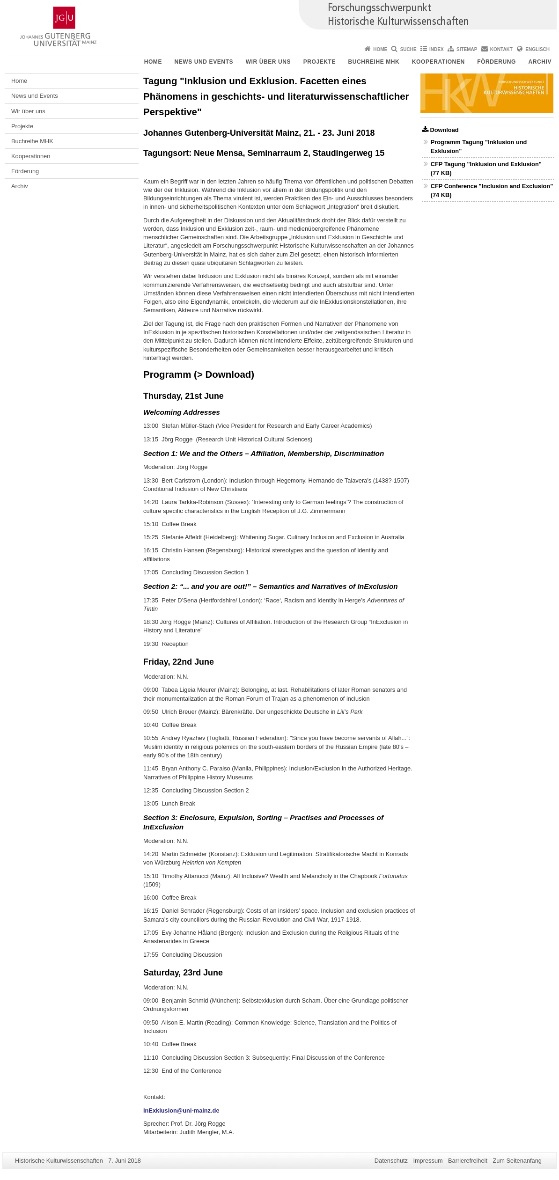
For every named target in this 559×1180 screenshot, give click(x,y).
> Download (224, 374)
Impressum (427, 1160)
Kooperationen (438, 62)
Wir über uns (268, 62)
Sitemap (466, 49)
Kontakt (501, 49)
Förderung (496, 62)
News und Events (203, 62)
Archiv (540, 62)
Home (380, 49)
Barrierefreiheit (467, 1160)
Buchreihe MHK (374, 62)
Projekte (319, 62)
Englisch (537, 49)
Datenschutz (391, 1160)
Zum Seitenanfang (517, 1160)
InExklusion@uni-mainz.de (181, 1110)
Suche (408, 49)
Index (436, 49)
